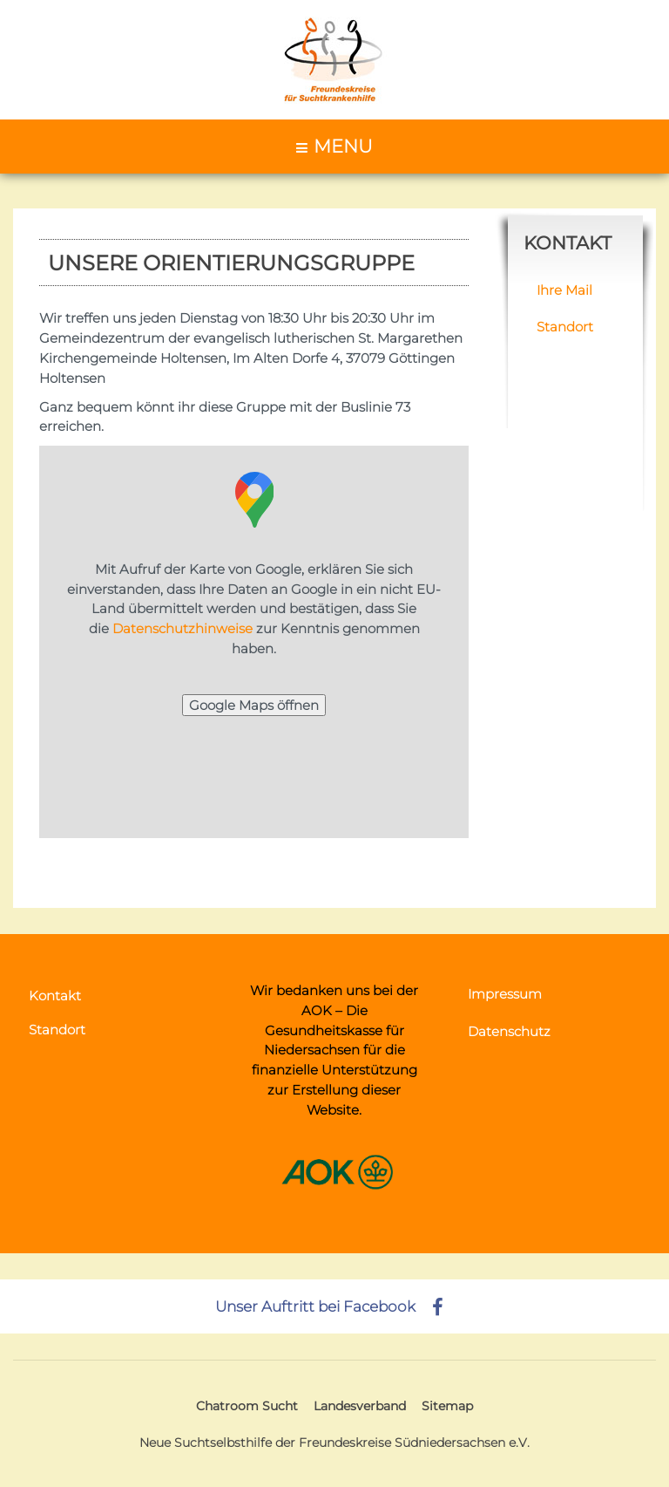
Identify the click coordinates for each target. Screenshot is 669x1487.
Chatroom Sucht (247, 1406)
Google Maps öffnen (254, 705)
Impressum (505, 994)
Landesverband (360, 1406)
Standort (565, 326)
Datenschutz (509, 1031)
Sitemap (447, 1406)
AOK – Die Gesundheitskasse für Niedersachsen (334, 1030)
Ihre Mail (564, 290)
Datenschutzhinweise (182, 628)
